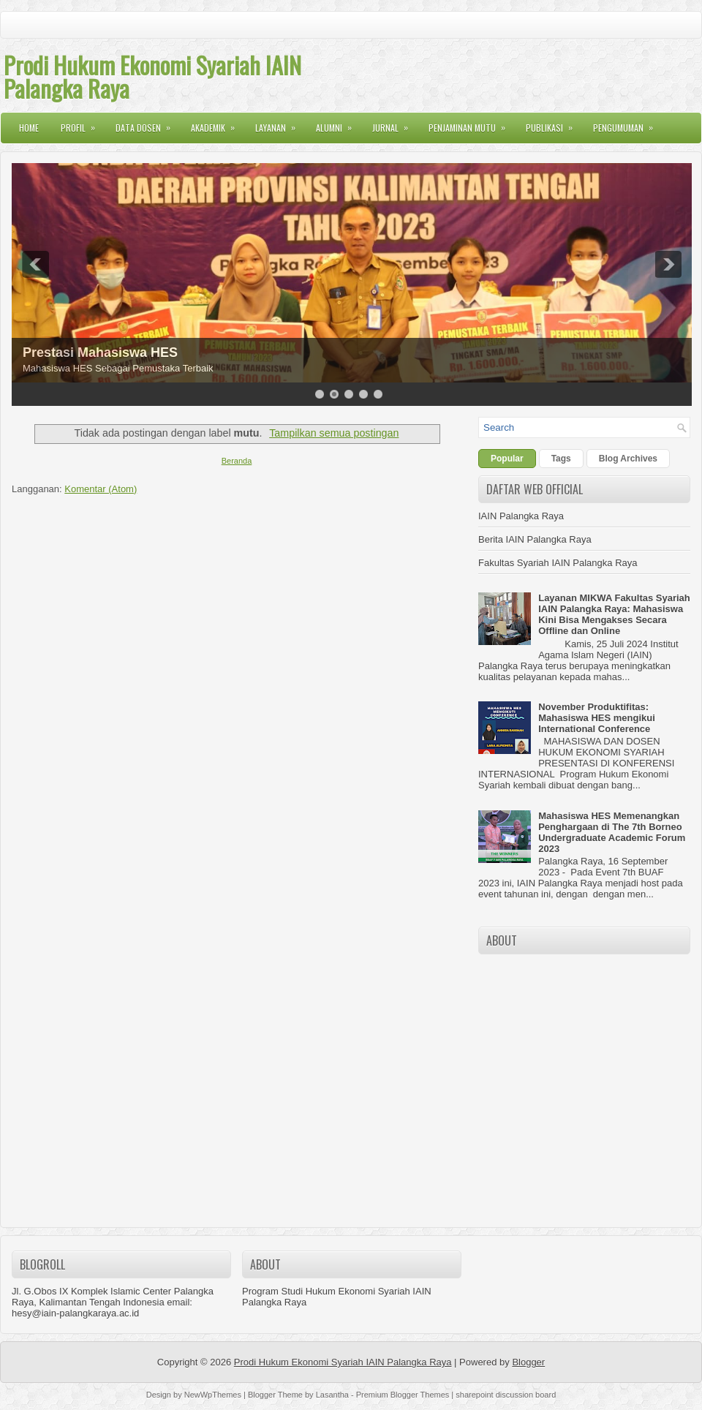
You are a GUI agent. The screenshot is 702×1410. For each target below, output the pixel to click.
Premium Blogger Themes (403, 1394)
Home (29, 127)
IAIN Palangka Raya (521, 515)
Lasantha (332, 1394)
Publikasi (554, 123)
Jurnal (395, 123)
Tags (561, 458)
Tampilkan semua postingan (334, 433)
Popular (507, 458)
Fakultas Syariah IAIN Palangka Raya (558, 562)
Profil (83, 123)
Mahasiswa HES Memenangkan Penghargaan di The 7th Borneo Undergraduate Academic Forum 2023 (611, 832)
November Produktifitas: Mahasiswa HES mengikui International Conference (596, 717)
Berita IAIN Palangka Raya (535, 539)
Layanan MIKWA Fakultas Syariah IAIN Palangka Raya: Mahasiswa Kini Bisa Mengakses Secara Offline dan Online (614, 614)
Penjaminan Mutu (472, 123)
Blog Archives (628, 458)
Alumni (338, 123)
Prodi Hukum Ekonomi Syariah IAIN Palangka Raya (152, 76)
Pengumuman (628, 123)
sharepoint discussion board (506, 1394)
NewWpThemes (212, 1394)
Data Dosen (148, 123)
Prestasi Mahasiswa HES (100, 352)
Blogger (528, 1362)
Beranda (237, 460)
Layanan (280, 123)
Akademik (217, 123)
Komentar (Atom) (100, 488)
